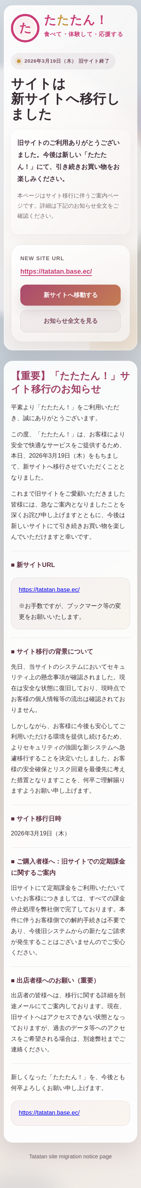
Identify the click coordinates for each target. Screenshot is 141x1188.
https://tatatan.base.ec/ (56, 271)
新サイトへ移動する (71, 295)
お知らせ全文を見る (71, 321)
